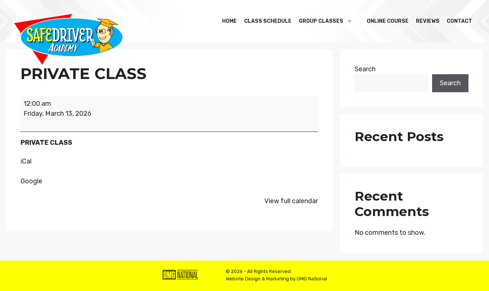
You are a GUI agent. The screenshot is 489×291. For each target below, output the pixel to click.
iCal (26, 161)
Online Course (388, 21)
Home (229, 21)
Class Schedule (267, 21)
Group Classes (329, 21)
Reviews (427, 21)
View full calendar (291, 201)
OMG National (312, 278)
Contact (459, 21)
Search (365, 69)
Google (31, 181)
